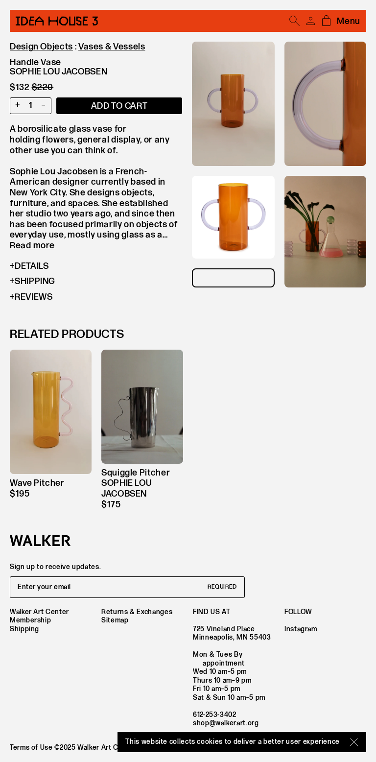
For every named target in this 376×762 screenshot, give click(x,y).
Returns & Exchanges (136, 612)
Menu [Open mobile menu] (348, 21)
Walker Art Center (39, 612)
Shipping (32, 281)
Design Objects (41, 47)
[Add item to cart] (119, 105)
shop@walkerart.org (226, 723)
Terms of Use (31, 747)
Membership (30, 620)
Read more (32, 245)
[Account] (310, 21)
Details (29, 266)
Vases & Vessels (111, 47)
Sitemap (114, 620)
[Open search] (295, 21)
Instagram (300, 629)
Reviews (31, 297)
